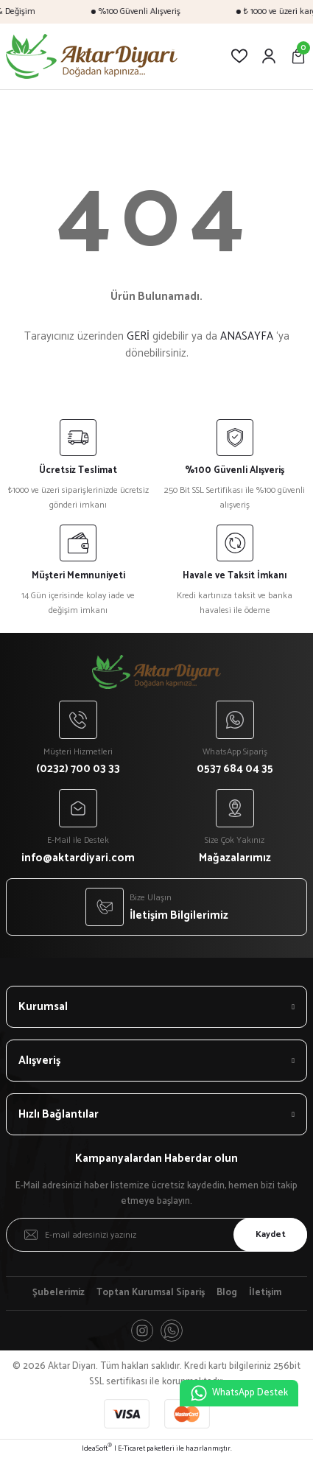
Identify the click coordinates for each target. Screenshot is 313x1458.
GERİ (138, 336)
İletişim (265, 1293)
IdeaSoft (97, 1448)
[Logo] (91, 56)
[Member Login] (269, 56)
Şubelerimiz (58, 1293)
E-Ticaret (131, 1448)
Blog (227, 1293)
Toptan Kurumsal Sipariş (150, 1293)
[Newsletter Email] (156, 1235)
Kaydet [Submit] (271, 1234)
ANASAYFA (246, 336)
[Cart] (298, 56)
